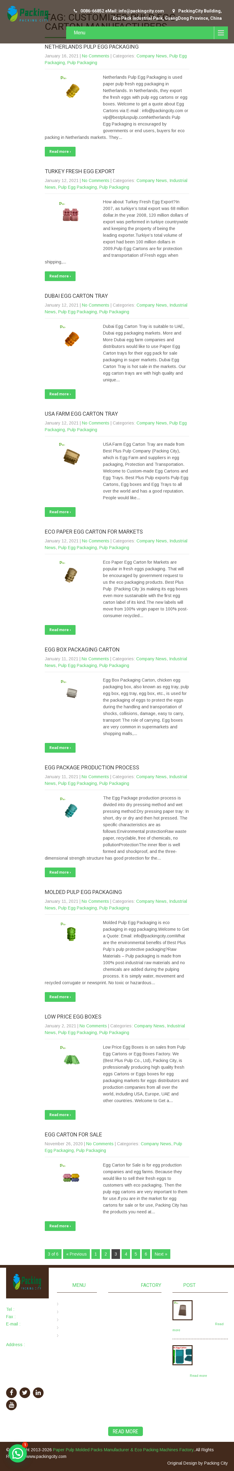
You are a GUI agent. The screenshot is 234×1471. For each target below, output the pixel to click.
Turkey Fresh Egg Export (80, 171)
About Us (72, 1312)
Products (71, 1320)
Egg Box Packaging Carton (82, 649)
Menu (79, 32)
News (68, 1327)
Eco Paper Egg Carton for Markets (94, 531)
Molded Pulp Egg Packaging (83, 892)
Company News (151, 55)
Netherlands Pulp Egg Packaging (92, 46)
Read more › (60, 152)
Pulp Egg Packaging (77, 187)
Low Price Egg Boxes (73, 1016)
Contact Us (74, 1335)
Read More (125, 1431)
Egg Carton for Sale (73, 1134)
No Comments (95, 55)
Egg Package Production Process (92, 767)
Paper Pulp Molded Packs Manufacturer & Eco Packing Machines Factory (123, 1449)
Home (68, 1304)
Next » (161, 1254)
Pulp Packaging (82, 62)
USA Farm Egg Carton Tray (81, 414)
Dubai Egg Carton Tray (76, 296)
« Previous (76, 1254)
